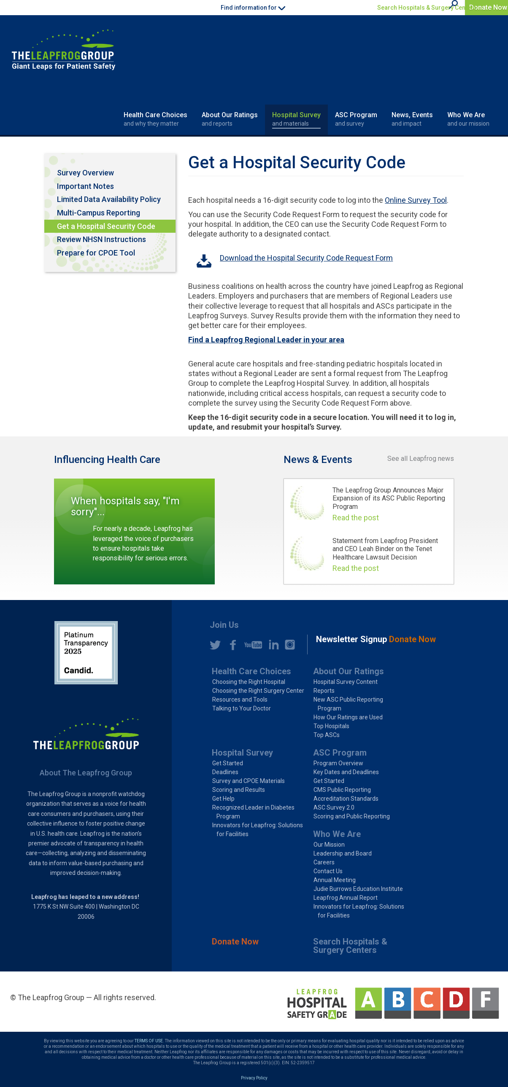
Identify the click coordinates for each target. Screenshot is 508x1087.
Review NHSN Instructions (101, 239)
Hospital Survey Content (345, 681)
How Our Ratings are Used (348, 717)
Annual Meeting (334, 880)
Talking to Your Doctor (241, 708)
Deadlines (225, 772)
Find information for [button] (253, 7)
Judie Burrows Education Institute (358, 888)
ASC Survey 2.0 (333, 807)
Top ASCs (326, 735)
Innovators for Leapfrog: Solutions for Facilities (257, 829)
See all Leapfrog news (420, 459)
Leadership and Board (342, 853)
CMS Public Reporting (342, 789)
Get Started (227, 763)
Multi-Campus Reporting (98, 212)
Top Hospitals (331, 726)
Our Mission (329, 844)
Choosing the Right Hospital (248, 681)
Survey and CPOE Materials (248, 781)
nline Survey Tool (418, 200)
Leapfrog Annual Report (345, 897)
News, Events (412, 119)
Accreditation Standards (345, 798)
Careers (324, 862)
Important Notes (85, 186)
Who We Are (468, 119)
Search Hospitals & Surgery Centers (426, 7)
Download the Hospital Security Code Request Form (306, 257)
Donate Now (488, 7)
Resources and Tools (240, 699)
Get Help (223, 798)
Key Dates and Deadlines (346, 772)
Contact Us (328, 871)
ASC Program (356, 119)
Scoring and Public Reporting (351, 816)
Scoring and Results (238, 789)
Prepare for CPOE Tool (96, 252)
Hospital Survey (296, 119)
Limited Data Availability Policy (109, 199)
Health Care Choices (155, 119)
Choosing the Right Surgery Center (258, 690)
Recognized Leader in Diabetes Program (253, 812)
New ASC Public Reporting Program (348, 704)
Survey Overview (85, 172)
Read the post (355, 517)
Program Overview (338, 763)
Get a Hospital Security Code (106, 226)
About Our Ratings (230, 119)
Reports (324, 690)
